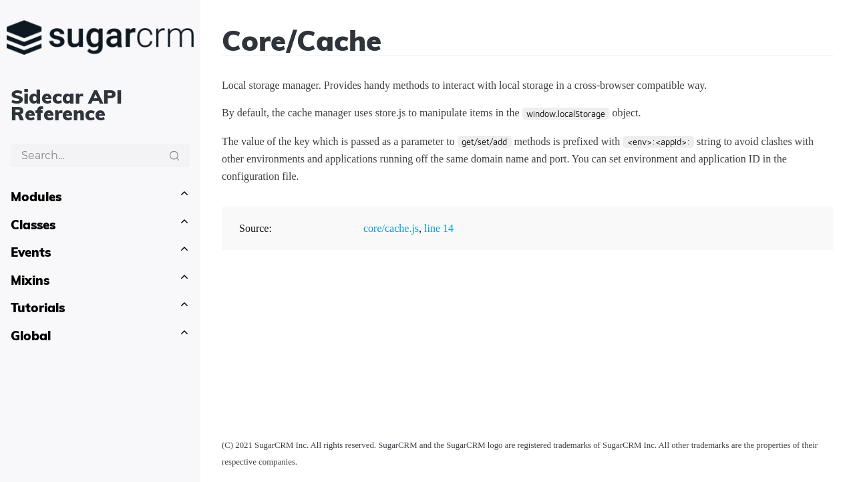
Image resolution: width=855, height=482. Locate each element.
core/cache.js (391, 228)
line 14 (439, 228)
